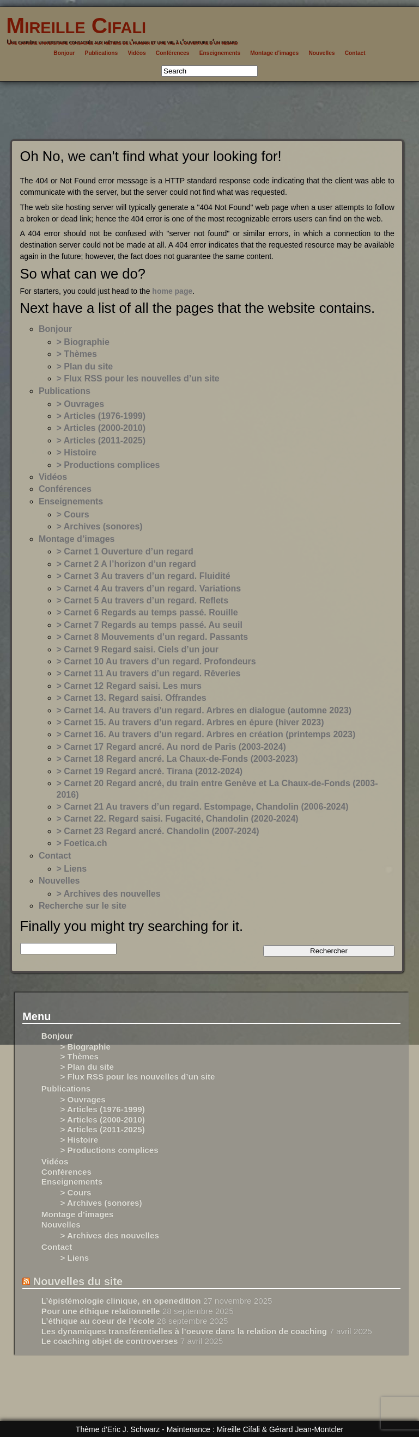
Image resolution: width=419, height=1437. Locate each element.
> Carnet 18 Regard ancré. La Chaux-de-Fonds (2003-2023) (177, 758)
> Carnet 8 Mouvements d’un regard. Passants (152, 637)
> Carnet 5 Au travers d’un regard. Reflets (143, 600)
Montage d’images (274, 53)
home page (172, 291)
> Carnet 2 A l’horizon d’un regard (126, 564)
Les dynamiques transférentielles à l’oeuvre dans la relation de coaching (184, 1331)
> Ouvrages (81, 404)
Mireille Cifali (73, 25)
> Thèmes (77, 354)
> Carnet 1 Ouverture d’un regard (125, 551)
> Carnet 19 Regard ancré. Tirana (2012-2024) (150, 771)
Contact (355, 53)
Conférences (173, 53)
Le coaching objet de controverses (109, 1341)
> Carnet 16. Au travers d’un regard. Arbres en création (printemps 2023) (206, 734)
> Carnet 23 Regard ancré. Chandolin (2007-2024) (158, 831)
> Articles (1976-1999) (101, 416)
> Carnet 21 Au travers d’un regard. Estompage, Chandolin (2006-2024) (203, 806)
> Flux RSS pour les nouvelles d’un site (138, 378)
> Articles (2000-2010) (101, 428)
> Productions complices (108, 465)
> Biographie (83, 342)
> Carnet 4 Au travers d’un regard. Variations (149, 588)
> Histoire (76, 452)
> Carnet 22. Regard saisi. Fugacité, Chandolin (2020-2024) (178, 818)
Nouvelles (321, 53)
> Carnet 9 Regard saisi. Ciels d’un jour (137, 649)
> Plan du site (85, 366)
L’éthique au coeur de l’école (98, 1320)
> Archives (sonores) (100, 526)
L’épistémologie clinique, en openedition (121, 1300)
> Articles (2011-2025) (101, 440)
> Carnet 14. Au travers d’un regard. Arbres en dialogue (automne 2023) (204, 710)
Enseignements (219, 53)
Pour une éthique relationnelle (100, 1311)
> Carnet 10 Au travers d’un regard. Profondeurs (156, 661)
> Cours (73, 514)
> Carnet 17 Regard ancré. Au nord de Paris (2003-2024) (171, 746)
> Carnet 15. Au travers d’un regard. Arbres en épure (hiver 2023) (190, 722)
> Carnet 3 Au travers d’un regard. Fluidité (143, 576)
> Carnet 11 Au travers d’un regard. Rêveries (149, 673)
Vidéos (136, 53)
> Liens (72, 868)
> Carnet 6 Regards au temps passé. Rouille (147, 612)
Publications (101, 53)
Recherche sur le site (82, 905)
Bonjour (64, 53)
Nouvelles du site (78, 1281)
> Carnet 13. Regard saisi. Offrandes (132, 697)
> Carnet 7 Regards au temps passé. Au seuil (149, 625)
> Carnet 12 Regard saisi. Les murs (129, 685)
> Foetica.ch (82, 843)
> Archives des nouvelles (109, 893)
